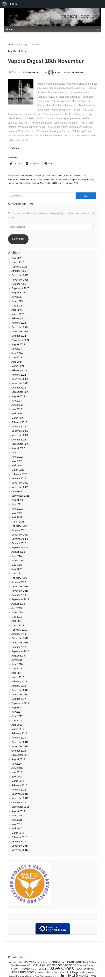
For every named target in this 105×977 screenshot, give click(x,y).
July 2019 (16, 608)
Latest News (79, 72)
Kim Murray (20, 183)
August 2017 (18, 707)
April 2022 (16, 465)
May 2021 (16, 513)
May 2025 (16, 305)
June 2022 (17, 456)
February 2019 (19, 629)
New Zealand (46, 183)
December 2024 (20, 327)
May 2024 (16, 357)
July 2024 (16, 348)
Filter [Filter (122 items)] (92, 973)
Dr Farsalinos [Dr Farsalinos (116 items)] (40, 973)
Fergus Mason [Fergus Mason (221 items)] (81, 972)
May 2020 (16, 564)
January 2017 (18, 737)
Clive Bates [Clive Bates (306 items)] (19, 969)
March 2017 (17, 729)
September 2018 (20, 651)
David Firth (25, 179)
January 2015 (18, 841)
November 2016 (20, 746)
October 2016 (18, 750)
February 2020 (19, 578)
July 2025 (16, 296)
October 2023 (18, 387)
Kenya (11, 183)
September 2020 (20, 547)
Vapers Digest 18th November (46, 61)
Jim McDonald (42, 179)
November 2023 (20, 383)
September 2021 (20, 495)
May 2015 (16, 824)
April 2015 (16, 828)
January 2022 (18, 478)
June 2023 (17, 405)
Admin (53, 72)
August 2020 (18, 551)
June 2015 (17, 819)
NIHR (55, 183)
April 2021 (16, 517)
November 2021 (20, 487)
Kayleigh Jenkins (85, 179)
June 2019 (17, 612)
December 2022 (20, 430)
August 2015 (18, 811)
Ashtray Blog (26, 176)
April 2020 (16, 569)
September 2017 (20, 703)
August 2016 (18, 759)
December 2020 (20, 534)
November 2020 (20, 539)
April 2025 (16, 310)
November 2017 (20, 694)
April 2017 (16, 724)
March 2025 (17, 314)
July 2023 (16, 400)
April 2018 (16, 673)
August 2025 (18, 292)
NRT (61, 183)
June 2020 (17, 560)
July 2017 (16, 711)
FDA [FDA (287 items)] (68, 972)
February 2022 (19, 474)
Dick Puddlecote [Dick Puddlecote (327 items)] (22, 972)
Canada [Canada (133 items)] (14, 965)
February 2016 (19, 785)
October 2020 (18, 543)
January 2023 (18, 426)
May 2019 (16, 616)
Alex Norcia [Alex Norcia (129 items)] (14, 962)
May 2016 (16, 772)
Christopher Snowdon (53, 176)
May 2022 (16, 461)
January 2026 (18, 271)
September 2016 (20, 755)
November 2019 (20, 590)
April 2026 (16, 258)
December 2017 (20, 690)
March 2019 (17, 625)
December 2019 (20, 586)
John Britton (56, 179)
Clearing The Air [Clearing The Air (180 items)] (85, 965)
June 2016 (17, 768)
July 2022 (16, 452)
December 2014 (20, 845)
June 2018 (17, 664)
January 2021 (18, 530)
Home (11, 44)
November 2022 (20, 435)
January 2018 (18, 685)
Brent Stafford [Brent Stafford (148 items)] (89, 962)
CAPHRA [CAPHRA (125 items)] (22, 965)
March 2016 (17, 781)
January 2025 (18, 322)
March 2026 (17, 262)
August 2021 (18, 500)
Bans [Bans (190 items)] (64, 962)
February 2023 (19, 422)
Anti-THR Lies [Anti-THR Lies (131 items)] (40, 962)
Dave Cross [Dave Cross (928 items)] (61, 968)
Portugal (68, 183)
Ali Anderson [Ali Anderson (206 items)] (26, 962)
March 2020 (17, 573)
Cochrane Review (72, 176)
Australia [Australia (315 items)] (53, 962)
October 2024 (18, 335)
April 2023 (16, 413)
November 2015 (20, 798)
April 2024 (16, 361)
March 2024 (17, 366)
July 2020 (16, 556)
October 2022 (18, 439)
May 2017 (16, 720)
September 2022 (20, 444)
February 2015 (19, 837)
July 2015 (16, 815)
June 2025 (17, 301)
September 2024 (20, 340)
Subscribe (18, 238)
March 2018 (17, 677)
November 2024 (20, 331)
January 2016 (18, 789)
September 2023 (20, 392)
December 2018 (20, 638)
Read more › (14, 148)
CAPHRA (38, 176)
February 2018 (19, 681)
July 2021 (16, 504)
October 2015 (18, 802)
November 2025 (20, 279)
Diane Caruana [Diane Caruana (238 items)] (84, 969)
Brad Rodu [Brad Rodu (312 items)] (75, 962)
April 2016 (16, 776)
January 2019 (18, 634)
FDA (33, 179)
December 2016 (20, 742)
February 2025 (19, 318)
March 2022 (17, 469)
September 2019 (20, 599)
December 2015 (20, 794)
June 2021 (17, 508)
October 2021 (18, 491)
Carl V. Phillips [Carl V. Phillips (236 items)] (36, 965)
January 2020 (18, 582)
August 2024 (18, 344)
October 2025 (18, 284)
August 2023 (18, 396)
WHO (76, 183)
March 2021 (17, 521)
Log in (13, 4)
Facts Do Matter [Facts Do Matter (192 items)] (56, 972)
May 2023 (16, 409)
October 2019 (18, 595)
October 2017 (18, 698)
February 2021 (19, 526)
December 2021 (20, 482)
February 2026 (19, 266)
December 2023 (20, 379)
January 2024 (18, 374)
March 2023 (17, 418)
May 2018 (16, 668)
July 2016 (16, 763)
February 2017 (19, 733)
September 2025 (20, 288)
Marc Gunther (32, 183)
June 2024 (17, 353)
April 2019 (16, 621)
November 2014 (20, 850)
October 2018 (18, 647)
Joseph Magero (70, 179)
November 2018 (20, 642)
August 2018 (18, 655)
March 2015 (17, 832)
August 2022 (18, 448)
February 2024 (19, 370)
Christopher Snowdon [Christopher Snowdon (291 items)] (61, 965)
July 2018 (16, 660)
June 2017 (17, 716)
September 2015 (20, 806)
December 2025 (20, 275)
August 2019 (18, 603)
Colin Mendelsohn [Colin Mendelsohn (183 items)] (38, 969)
